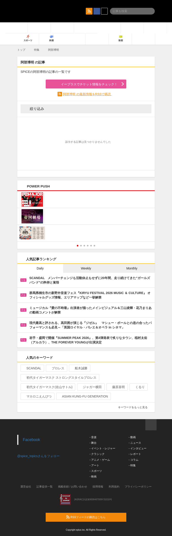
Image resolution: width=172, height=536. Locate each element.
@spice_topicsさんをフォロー (38, 456)
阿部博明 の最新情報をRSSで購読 (87, 94)
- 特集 (132, 465)
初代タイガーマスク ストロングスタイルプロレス (59, 377)
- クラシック (97, 454)
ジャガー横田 (90, 387)
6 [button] (94, 245)
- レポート (135, 454)
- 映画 (93, 476)
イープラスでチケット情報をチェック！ (83, 84)
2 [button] (81, 245)
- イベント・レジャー (102, 448)
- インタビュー (137, 448)
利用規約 (114, 486)
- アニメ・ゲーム (100, 459)
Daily (40, 268)
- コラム (133, 459)
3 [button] (84, 245)
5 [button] (91, 245)
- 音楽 (93, 437)
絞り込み (34, 109)
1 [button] (77, 245)
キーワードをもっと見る (134, 407)
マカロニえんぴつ (37, 396)
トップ (21, 49)
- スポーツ (96, 471)
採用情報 (97, 486)
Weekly (86, 268)
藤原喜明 (116, 387)
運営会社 (25, 486)
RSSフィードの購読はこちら (94, 517)
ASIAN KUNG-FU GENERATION (83, 396)
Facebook (31, 439)
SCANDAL (32, 368)
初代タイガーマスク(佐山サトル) (47, 387)
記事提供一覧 (45, 486)
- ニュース (135, 442)
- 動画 (132, 437)
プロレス (56, 368)
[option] (86, 217)
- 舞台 (93, 442)
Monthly (131, 268)
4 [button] (87, 245)
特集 (36, 49)
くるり (138, 387)
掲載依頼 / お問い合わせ (72, 486)
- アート (94, 465)
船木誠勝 (79, 368)
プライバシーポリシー (138, 486)
